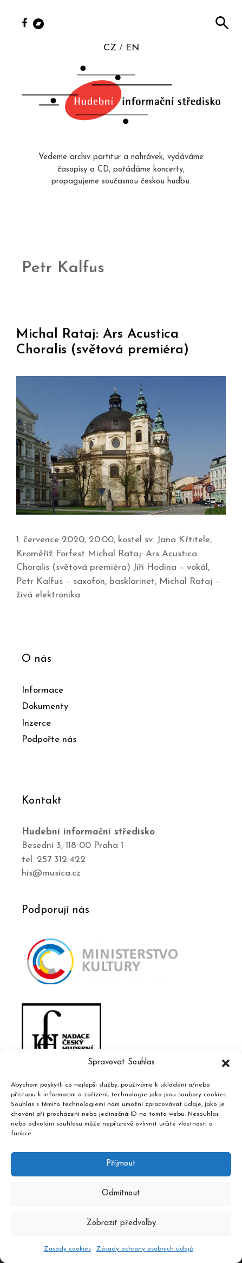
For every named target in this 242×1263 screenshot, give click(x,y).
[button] (225, 1062)
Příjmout (121, 1164)
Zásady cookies (67, 1249)
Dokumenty (45, 706)
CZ (109, 47)
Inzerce (36, 723)
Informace (42, 690)
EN (132, 47)
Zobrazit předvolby (121, 1223)
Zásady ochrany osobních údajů (144, 1249)
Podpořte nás (49, 739)
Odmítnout (121, 1193)
